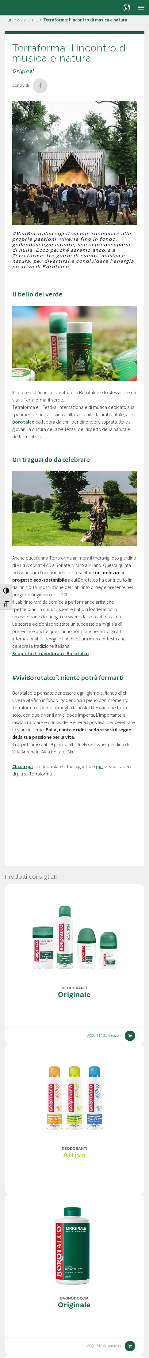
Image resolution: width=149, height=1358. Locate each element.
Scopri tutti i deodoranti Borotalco (50, 653)
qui (99, 766)
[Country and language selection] (127, 8)
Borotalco (23, 422)
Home (10, 20)
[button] (141, 7)
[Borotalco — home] (20, 7)
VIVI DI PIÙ (29, 20)
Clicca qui (22, 766)
